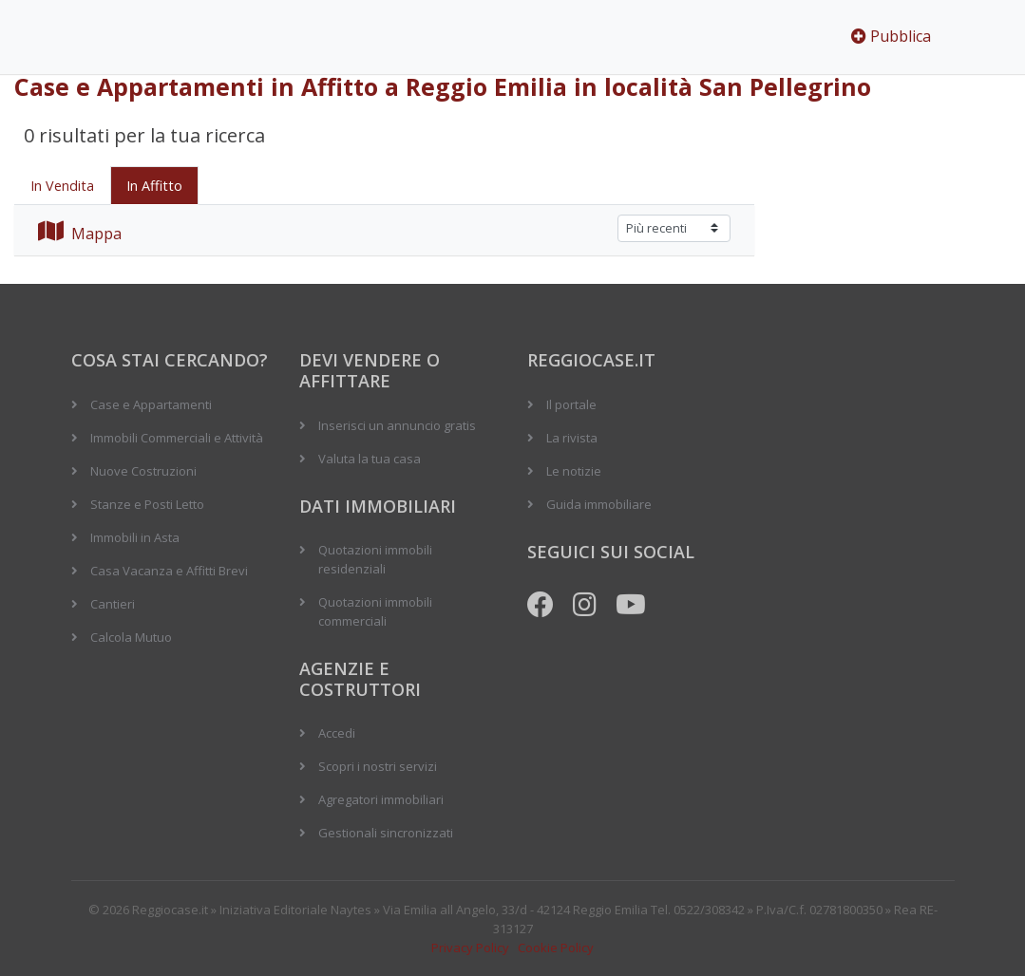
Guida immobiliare (599, 504)
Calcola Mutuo (131, 637)
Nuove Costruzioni (143, 470)
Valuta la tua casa (369, 458)
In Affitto (154, 186)
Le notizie (573, 470)
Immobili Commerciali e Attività (176, 437)
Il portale (571, 404)
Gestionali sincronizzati (385, 832)
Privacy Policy (470, 947)
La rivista (572, 437)
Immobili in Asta (135, 537)
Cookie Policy (556, 947)
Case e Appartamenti (151, 404)
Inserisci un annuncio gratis (397, 425)
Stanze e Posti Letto (147, 504)
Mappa (80, 233)
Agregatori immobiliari (381, 799)
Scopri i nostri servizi (377, 766)
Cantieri (112, 603)
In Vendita (62, 186)
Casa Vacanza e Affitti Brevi (169, 570)
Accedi (336, 732)
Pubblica (891, 36)
